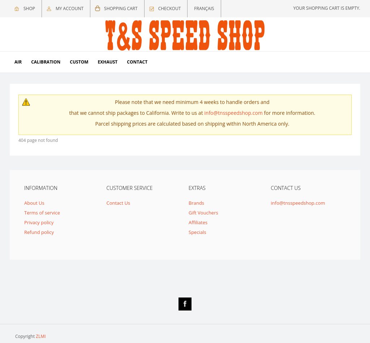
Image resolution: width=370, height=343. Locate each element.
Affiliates (198, 222)
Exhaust (108, 62)
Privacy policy (38, 222)
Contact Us (118, 203)
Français (204, 8)
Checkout (169, 8)
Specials (197, 232)
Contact (137, 62)
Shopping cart (121, 8)
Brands (196, 203)
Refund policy (39, 232)
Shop (29, 8)
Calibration (45, 62)
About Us (34, 203)
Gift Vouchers (203, 212)
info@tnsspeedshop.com (233, 112)
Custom (79, 62)
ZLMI (41, 336)
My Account (69, 8)
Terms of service (42, 212)
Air (18, 62)
